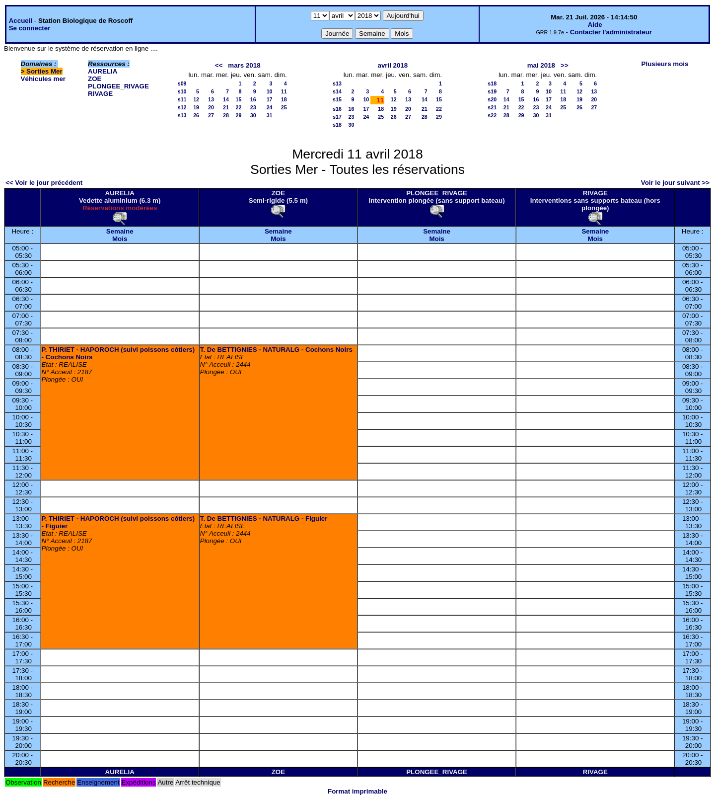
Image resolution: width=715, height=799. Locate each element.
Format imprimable (357, 791)
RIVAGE (100, 93)
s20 (492, 99)
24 (270, 107)
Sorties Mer (44, 71)
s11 (182, 99)
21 (226, 107)
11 (284, 91)
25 (284, 107)
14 (226, 99)
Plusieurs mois (665, 64)
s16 (337, 109)
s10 (182, 91)
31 (270, 115)
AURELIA (102, 71)
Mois (119, 238)
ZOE (94, 78)
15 (239, 99)
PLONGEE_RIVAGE (118, 86)
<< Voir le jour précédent (43, 182)
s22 (492, 115)
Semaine (120, 231)
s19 (492, 91)
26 (196, 115)
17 (270, 99)
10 (270, 91)
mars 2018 (244, 65)
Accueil (20, 20)
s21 (492, 107)
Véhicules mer (43, 78)
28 (226, 115)
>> (565, 65)
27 (211, 115)
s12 (182, 107)
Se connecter (30, 28)
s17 (337, 117)
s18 (337, 125)
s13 (182, 115)
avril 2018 (393, 65)
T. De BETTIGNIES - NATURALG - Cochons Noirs (276, 349)
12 (196, 99)
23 (253, 107)
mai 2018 (541, 65)
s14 (337, 91)
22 (239, 107)
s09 (182, 83)
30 (253, 115)
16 (253, 99)
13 (211, 99)
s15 (337, 99)
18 (284, 99)
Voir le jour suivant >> (675, 182)
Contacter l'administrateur (611, 32)
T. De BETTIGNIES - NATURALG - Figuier (264, 518)
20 (211, 107)
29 (239, 115)
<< (219, 65)
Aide (595, 24)
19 (196, 107)
